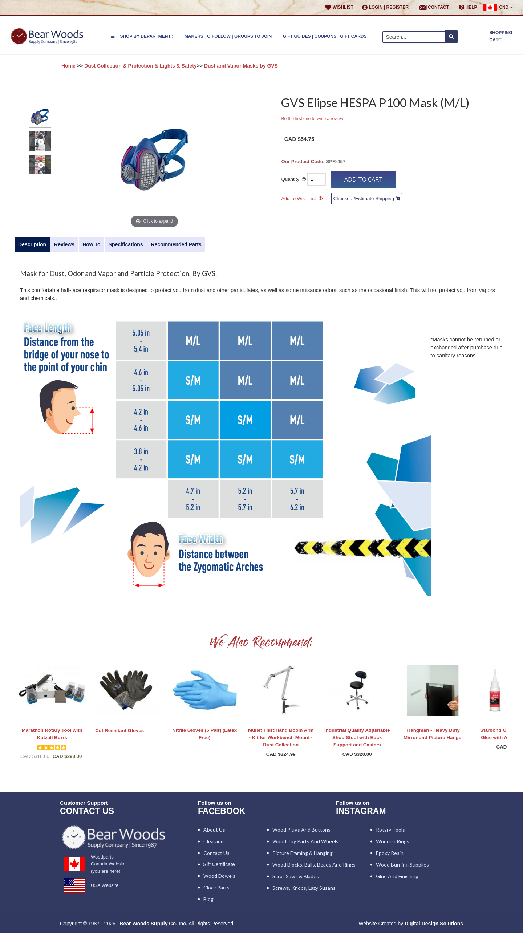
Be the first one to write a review (312, 118)
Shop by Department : (142, 36)
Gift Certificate (219, 864)
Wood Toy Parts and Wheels (305, 841)
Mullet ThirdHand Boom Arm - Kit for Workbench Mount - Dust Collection (280, 737)
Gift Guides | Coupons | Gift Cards (325, 36)
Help (468, 7)
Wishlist (339, 7)
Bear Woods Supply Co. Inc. (153, 923)
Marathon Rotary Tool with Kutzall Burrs (52, 733)
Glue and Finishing (397, 876)
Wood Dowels (219, 876)
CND (497, 7)
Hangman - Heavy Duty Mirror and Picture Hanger (433, 733)
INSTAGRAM (361, 811)
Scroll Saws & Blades (295, 876)
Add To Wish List (298, 198)
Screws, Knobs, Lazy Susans (304, 888)
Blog (208, 899)
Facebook (221, 811)
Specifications (126, 244)
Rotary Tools (390, 830)
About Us (214, 830)
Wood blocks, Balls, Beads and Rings (314, 864)
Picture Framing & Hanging (302, 853)
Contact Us (216, 853)
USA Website (104, 885)
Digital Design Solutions (434, 923)
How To (91, 244)
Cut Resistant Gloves (119, 730)
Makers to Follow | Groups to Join (228, 36)
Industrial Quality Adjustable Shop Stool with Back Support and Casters (357, 737)
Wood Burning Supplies (402, 864)
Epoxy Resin (390, 853)
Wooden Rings (392, 841)
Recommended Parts (176, 244)
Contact (434, 7)
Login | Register (385, 7)
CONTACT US (87, 811)
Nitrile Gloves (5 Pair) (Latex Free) (204, 733)
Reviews (64, 244)
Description (32, 244)
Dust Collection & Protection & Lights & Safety (140, 66)
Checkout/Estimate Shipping (366, 198)
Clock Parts (216, 887)
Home (68, 66)
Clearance (214, 841)
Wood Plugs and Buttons (301, 830)
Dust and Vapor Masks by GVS (241, 66)
